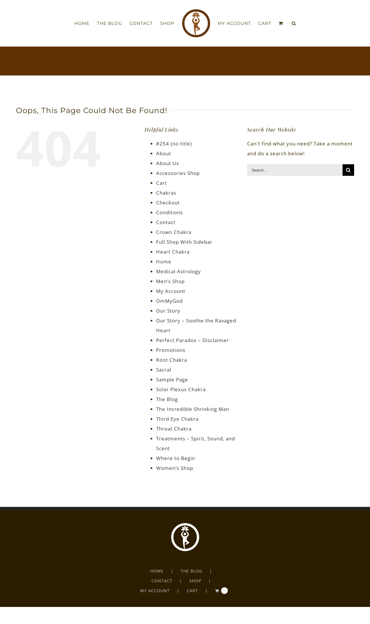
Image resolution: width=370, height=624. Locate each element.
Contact (165, 222)
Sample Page (172, 379)
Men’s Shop (170, 281)
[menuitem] (85, 23)
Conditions (169, 212)
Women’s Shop (174, 468)
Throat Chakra (174, 428)
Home (163, 261)
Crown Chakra (173, 232)
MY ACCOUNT (155, 590)
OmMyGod (169, 301)
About (163, 153)
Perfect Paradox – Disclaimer (192, 340)
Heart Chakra (173, 251)
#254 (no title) (174, 143)
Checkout (168, 202)
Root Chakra (171, 360)
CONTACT (161, 581)
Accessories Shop (178, 173)
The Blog (167, 399)
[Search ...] (295, 170)
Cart (161, 183)
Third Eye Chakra (177, 419)
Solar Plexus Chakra (181, 389)
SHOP (195, 581)
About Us (167, 163)
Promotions (170, 350)
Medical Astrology (178, 271)
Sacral (163, 369)
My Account (170, 291)
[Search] (294, 23)
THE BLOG (191, 571)
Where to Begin (175, 458)
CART (192, 590)
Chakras (166, 192)
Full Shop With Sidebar (184, 242)
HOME (157, 571)
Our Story (168, 310)
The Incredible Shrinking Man (192, 409)
